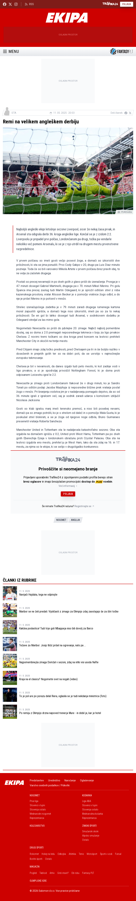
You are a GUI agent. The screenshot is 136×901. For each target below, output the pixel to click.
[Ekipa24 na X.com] (10, 4)
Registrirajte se (84, 506)
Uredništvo (54, 780)
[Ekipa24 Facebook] (4, 4)
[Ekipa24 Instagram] (16, 4)
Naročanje (70, 780)
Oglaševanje (87, 780)
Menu (11, 51)
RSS (29, 4)
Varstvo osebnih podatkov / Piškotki (50, 785)
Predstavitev (37, 780)
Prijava (126, 4)
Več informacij (68, 486)
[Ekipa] (66, 18)
